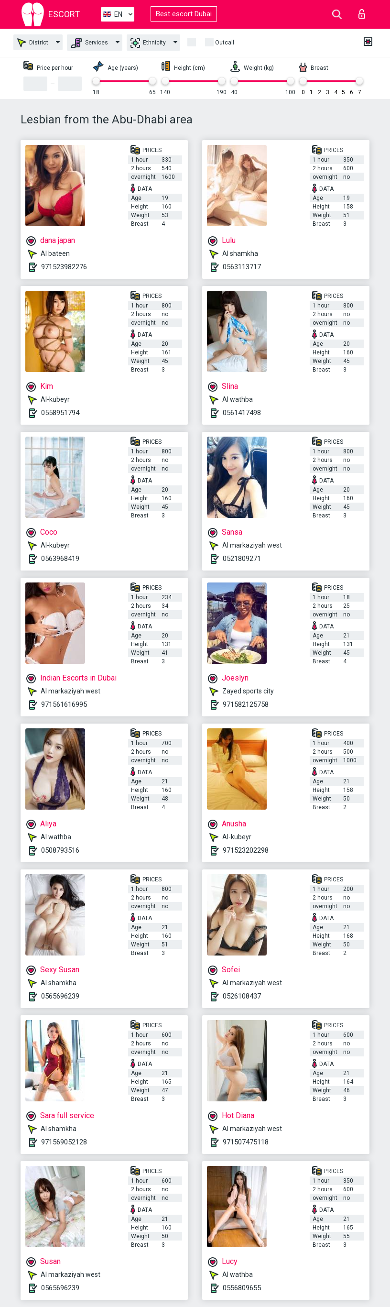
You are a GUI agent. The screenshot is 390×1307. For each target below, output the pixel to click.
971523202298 (246, 850)
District (32, 42)
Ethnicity (148, 43)
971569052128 (64, 1142)
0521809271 (242, 558)
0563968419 (60, 558)
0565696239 (60, 996)
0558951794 (60, 412)
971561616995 (64, 704)
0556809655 (242, 1288)
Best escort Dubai (184, 14)
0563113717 (242, 267)
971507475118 (246, 1142)
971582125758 (246, 704)
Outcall (224, 42)
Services (89, 43)
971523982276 (64, 267)
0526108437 (242, 996)
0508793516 (60, 850)
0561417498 (242, 412)
